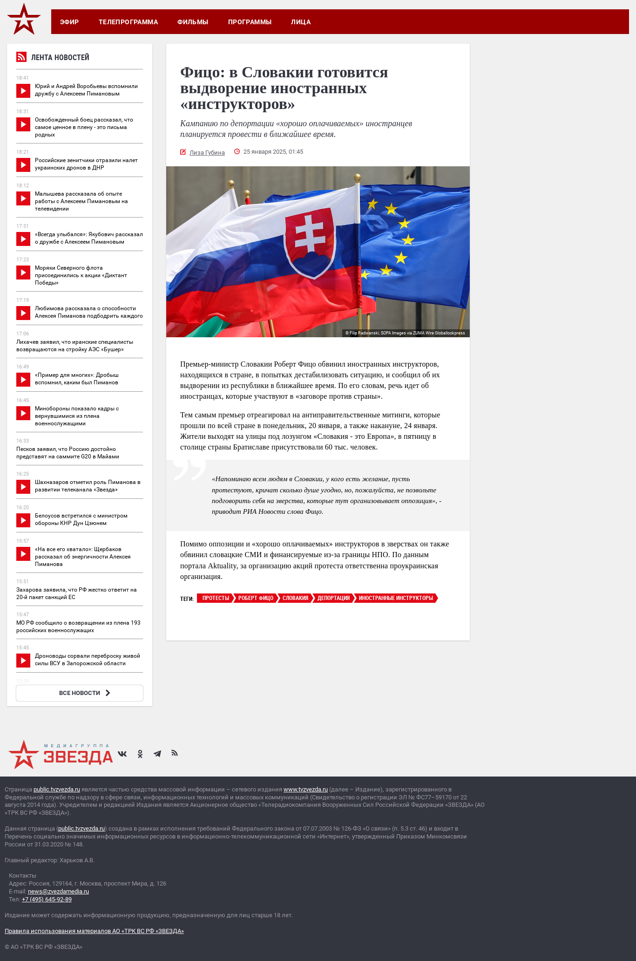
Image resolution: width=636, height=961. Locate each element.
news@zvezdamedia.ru (58, 891)
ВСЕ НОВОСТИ (86, 692)
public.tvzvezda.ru (57, 789)
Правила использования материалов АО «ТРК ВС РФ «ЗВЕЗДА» (94, 930)
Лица (301, 22)
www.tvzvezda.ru (306, 789)
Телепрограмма (128, 22)
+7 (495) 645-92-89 (47, 899)
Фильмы (193, 22)
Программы (250, 22)
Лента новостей (52, 58)
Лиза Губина (207, 152)
